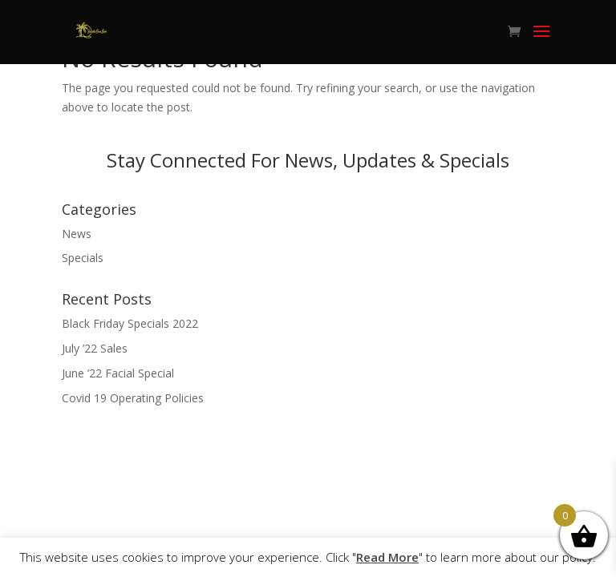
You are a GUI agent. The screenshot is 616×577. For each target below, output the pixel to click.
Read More (387, 557)
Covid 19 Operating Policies (133, 398)
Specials (82, 257)
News (76, 233)
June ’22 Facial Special (118, 373)
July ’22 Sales (95, 348)
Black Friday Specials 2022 (130, 323)
